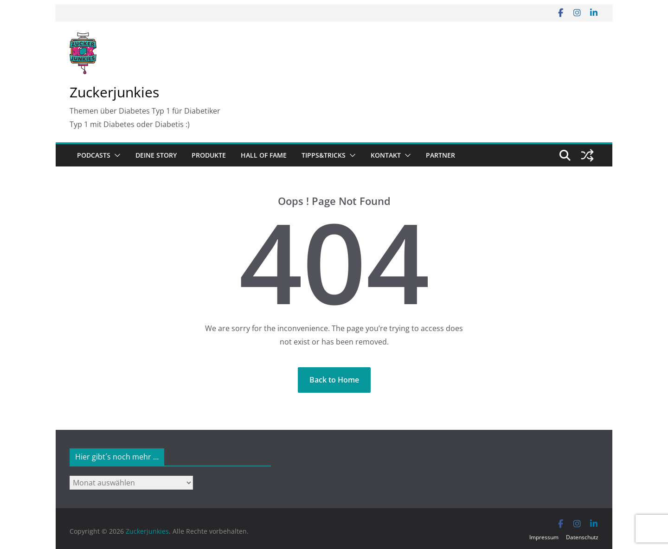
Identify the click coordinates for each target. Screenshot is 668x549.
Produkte (209, 155)
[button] (115, 155)
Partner (440, 155)
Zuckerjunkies (114, 92)
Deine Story (156, 155)
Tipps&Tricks (324, 155)
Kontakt (386, 155)
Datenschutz (582, 537)
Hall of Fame (264, 155)
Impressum (544, 537)
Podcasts (93, 155)
